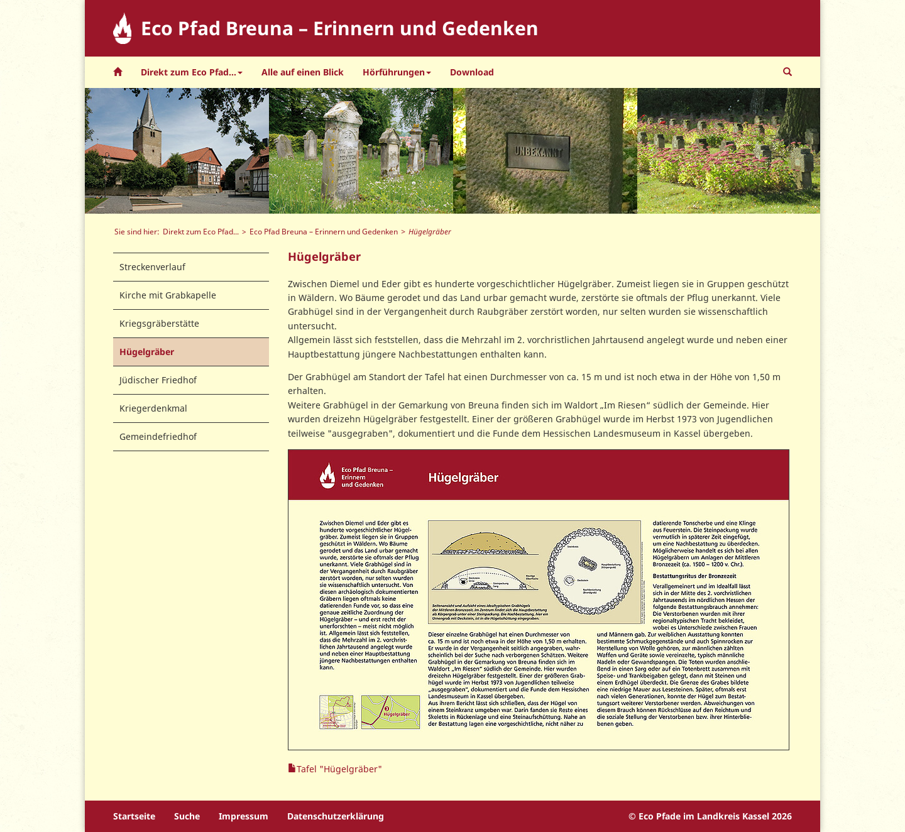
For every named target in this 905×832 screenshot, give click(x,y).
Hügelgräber (146, 352)
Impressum (243, 816)
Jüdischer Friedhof (158, 380)
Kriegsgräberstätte (159, 323)
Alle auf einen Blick (302, 72)
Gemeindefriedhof (158, 436)
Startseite (134, 816)
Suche (187, 816)
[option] (177, 151)
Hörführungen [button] (397, 72)
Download (472, 72)
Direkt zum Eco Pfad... (201, 231)
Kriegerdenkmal (153, 408)
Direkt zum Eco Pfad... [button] (192, 72)
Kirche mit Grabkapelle (167, 295)
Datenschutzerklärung (335, 816)
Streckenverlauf (152, 267)
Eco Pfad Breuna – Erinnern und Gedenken (324, 231)
